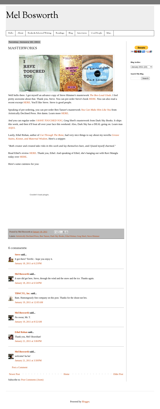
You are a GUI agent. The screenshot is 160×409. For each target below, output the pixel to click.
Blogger (85, 401)
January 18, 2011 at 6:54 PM (28, 283)
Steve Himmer (93, 236)
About (20, 33)
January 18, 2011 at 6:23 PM (28, 263)
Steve (17, 254)
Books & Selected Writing (39, 33)
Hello (10, 33)
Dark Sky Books (57, 236)
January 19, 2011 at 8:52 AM (28, 321)
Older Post (118, 374)
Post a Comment (19, 367)
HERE (92, 98)
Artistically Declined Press (27, 236)
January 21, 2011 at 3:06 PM (28, 341)
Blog (71, 33)
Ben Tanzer (44, 236)
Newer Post (14, 374)
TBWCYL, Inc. (22, 293)
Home (66, 374)
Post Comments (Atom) (32, 379)
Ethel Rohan (70, 236)
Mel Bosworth (32, 15)
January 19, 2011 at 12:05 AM (29, 302)
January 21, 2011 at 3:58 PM (28, 360)
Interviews (82, 33)
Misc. (109, 33)
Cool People (96, 33)
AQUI (11, 127)
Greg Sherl (81, 236)
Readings (60, 33)
